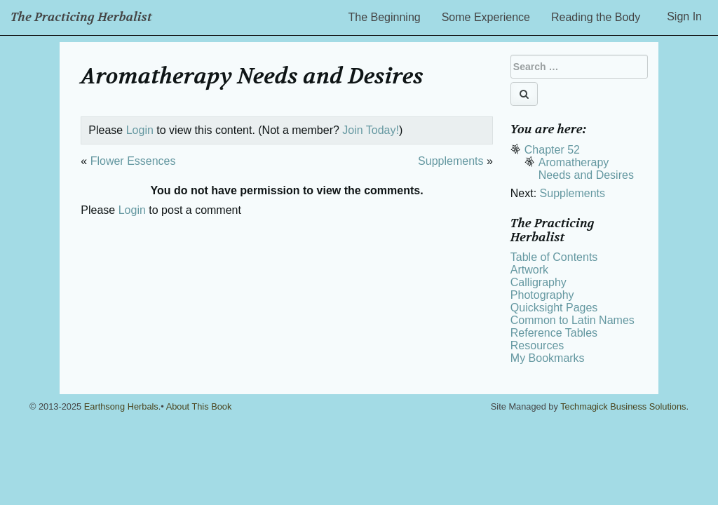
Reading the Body (595, 17)
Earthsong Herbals (121, 406)
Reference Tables (553, 333)
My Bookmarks (547, 358)
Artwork (529, 270)
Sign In (684, 16)
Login (140, 130)
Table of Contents (554, 257)
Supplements (450, 161)
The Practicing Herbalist (81, 17)
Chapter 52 (552, 150)
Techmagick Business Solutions (623, 406)
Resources (537, 345)
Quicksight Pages (554, 308)
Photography (542, 295)
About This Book (199, 406)
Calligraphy (538, 282)
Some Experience (486, 17)
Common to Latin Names (572, 320)
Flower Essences (133, 161)
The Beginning (384, 17)
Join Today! (370, 130)
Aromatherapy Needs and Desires (586, 168)
